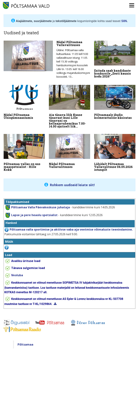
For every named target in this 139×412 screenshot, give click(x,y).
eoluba (17, 275)
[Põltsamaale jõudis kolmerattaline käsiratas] (114, 103)
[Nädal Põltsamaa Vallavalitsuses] (47, 60)
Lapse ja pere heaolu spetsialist (34, 215)
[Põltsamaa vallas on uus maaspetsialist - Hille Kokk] (24, 153)
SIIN (124, 21)
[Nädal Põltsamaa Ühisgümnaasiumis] (24, 103)
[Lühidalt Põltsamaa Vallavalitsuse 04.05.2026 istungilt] (114, 153)
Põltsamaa (25, 344)
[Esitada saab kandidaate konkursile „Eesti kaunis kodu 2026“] (114, 60)
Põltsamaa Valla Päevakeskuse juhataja (40, 207)
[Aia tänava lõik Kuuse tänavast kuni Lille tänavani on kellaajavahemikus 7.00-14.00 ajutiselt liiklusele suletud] (69, 107)
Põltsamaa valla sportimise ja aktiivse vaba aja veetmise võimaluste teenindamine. (71, 229)
